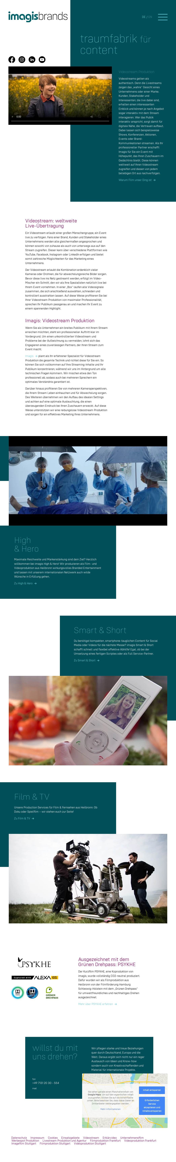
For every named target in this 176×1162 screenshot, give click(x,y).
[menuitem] (19, 1138)
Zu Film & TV (22, 818)
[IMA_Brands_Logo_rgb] (38, 17)
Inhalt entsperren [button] (152, 1090)
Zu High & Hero (23, 583)
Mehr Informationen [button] (111, 1109)
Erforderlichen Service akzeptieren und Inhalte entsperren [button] (152, 1105)
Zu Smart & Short (84, 660)
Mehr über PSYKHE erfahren (95, 1004)
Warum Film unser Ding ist (135, 180)
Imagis (29, 356)
